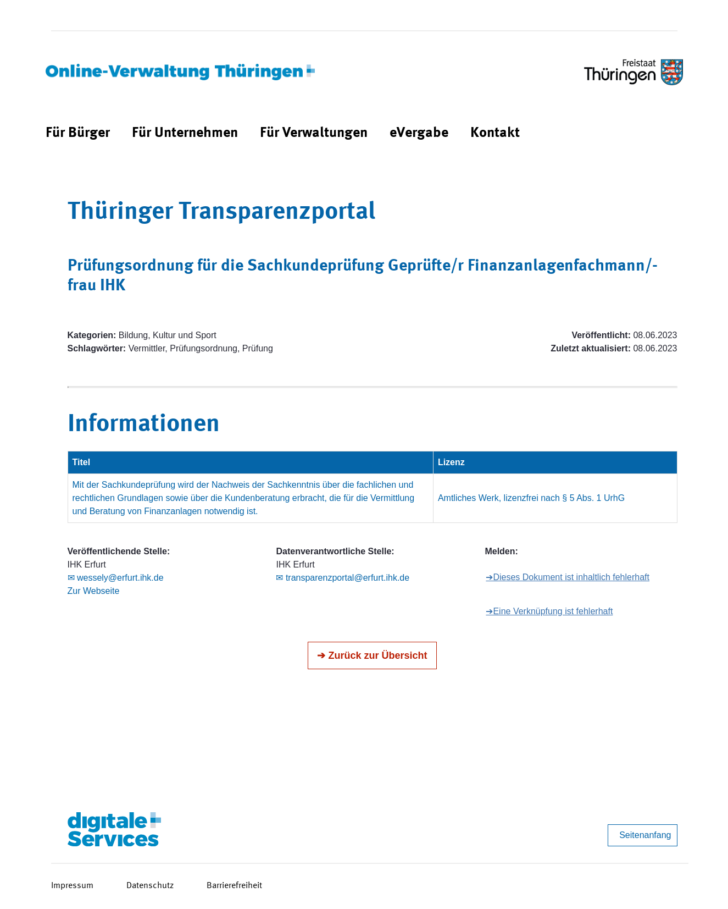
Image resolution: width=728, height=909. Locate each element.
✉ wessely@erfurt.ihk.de (116, 577)
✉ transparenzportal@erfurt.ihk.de (342, 577)
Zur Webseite (94, 591)
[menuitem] (78, 133)
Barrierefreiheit (234, 886)
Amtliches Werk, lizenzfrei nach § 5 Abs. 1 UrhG (531, 498)
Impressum (72, 886)
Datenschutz (150, 886)
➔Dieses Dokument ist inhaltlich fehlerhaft (567, 577)
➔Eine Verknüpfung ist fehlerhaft (549, 611)
